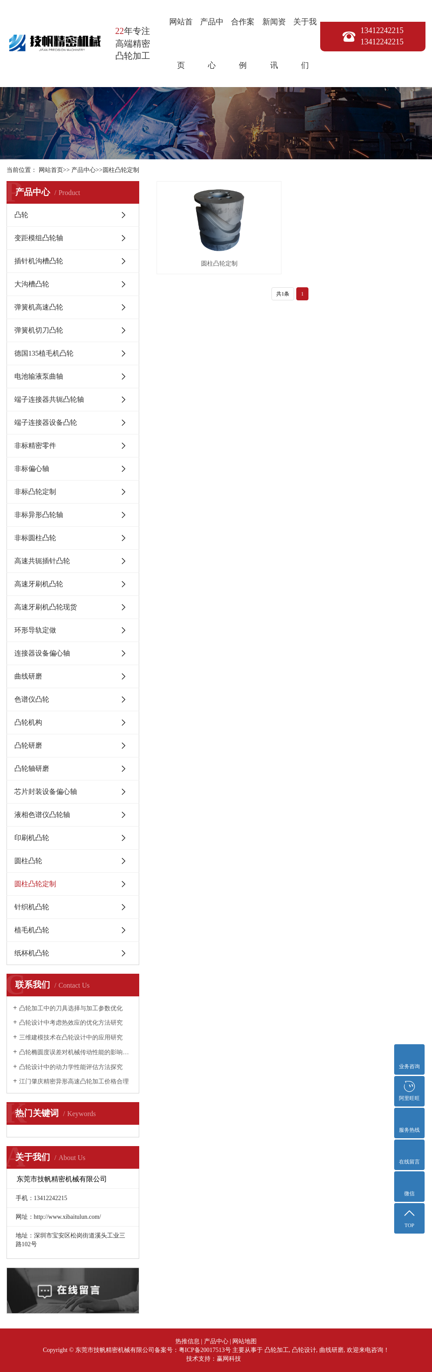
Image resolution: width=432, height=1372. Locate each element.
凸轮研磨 (28, 745)
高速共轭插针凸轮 (42, 561)
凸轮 (21, 215)
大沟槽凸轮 (31, 284)
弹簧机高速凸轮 (38, 307)
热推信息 (187, 1341)
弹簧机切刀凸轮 (38, 330)
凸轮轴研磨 (31, 768)
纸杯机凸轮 (31, 953)
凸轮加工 (277, 1350)
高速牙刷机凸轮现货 (45, 607)
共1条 (282, 269)
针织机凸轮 (31, 907)
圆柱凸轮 (28, 860)
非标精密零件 (35, 445)
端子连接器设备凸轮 (45, 422)
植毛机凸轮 (31, 930)
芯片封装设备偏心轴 (45, 791)
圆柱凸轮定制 (121, 170)
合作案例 (243, 43)
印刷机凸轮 (31, 837)
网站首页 (181, 43)
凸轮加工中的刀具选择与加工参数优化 (71, 1008)
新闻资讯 (274, 43)
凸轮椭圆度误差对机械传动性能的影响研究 (76, 1052)
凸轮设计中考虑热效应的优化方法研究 (71, 1022)
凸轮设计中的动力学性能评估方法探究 (71, 1067)
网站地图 (244, 1341)
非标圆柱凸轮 (35, 537)
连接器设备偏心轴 (42, 653)
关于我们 (305, 43)
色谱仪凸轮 (31, 699)
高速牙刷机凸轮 (38, 584)
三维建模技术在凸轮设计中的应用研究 (71, 1037)
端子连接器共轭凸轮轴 (49, 399)
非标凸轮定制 (35, 491)
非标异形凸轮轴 (38, 514)
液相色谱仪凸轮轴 (42, 814)
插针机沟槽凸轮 (38, 261)
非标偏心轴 (31, 468)
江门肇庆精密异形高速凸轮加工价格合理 (74, 1081)
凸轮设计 (304, 1350)
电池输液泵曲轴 (38, 376)
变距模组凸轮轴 (38, 238)
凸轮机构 (28, 722)
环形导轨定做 (35, 630)
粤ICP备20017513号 (205, 1350)
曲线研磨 (28, 676)
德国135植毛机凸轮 (44, 353)
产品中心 (212, 43)
